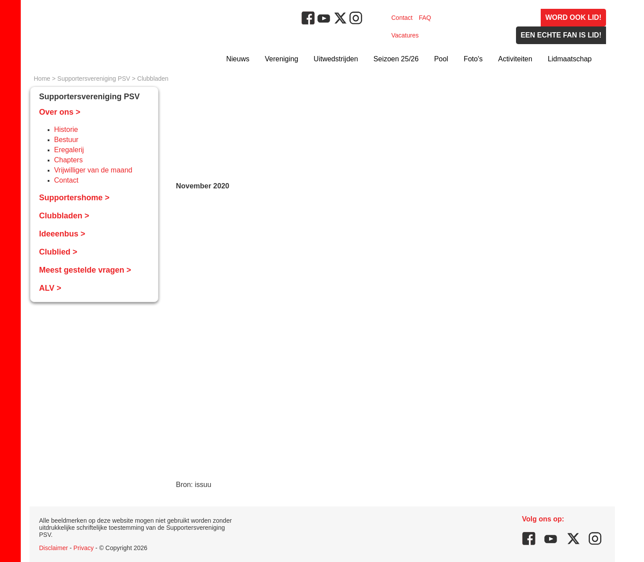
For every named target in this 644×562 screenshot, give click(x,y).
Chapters (68, 160)
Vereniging (281, 59)
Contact (402, 17)
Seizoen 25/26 (395, 59)
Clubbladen (153, 78)
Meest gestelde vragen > (85, 270)
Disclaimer (53, 547)
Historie (66, 129)
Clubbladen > (64, 215)
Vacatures (405, 35)
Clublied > (58, 251)
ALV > (50, 288)
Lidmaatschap (570, 59)
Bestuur (66, 139)
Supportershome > (74, 197)
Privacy (83, 547)
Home (42, 78)
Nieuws (237, 59)
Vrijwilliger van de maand (93, 170)
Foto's (472, 59)
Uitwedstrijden (336, 59)
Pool (441, 59)
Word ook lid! (573, 17)
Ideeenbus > (62, 233)
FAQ (425, 17)
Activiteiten (515, 59)
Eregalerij (69, 150)
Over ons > (60, 112)
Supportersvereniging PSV (93, 78)
